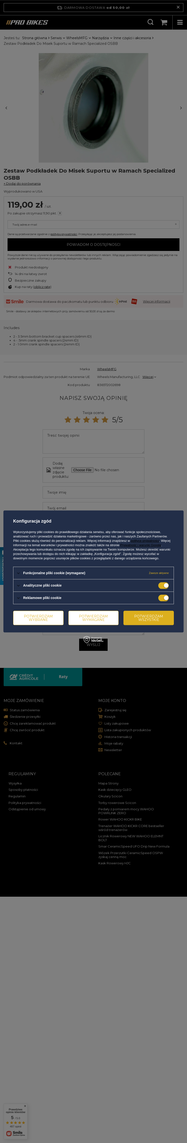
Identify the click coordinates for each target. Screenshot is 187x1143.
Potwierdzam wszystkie (148, 618)
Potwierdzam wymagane (93, 618)
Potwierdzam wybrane (38, 618)
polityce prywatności (145, 541)
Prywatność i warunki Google (140, 545)
